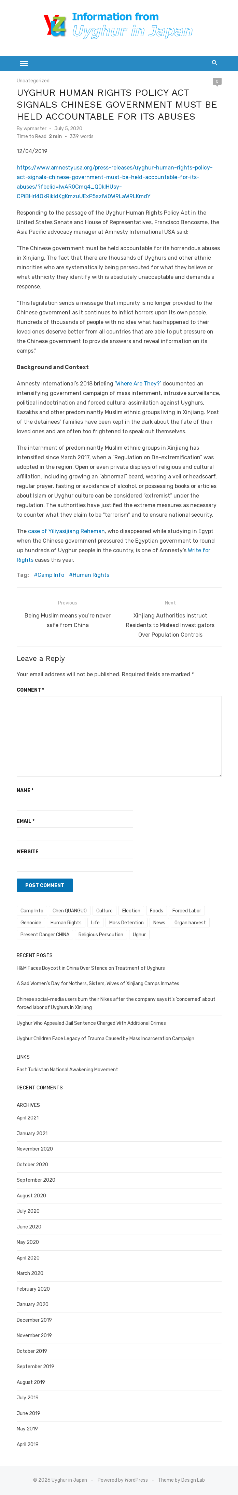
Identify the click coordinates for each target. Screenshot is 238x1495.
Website (28, 852)
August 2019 (31, 1382)
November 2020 (35, 1149)
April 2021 (28, 1118)
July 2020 (28, 1211)
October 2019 (32, 1351)
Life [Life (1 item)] (95, 923)
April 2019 (28, 1445)
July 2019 (28, 1398)
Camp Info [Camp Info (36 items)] (31, 911)
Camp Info (51, 575)
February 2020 (33, 1289)
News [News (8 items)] (159, 923)
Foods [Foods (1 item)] (156, 911)
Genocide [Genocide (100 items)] (30, 923)
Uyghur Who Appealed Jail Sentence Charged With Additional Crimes (91, 1023)
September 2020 (36, 1180)
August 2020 (31, 1196)
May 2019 (27, 1429)
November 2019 (34, 1335)
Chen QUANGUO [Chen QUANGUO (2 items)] (70, 911)
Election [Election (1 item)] (131, 911)
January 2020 (32, 1304)
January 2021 (32, 1134)
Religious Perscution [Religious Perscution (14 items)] (101, 935)
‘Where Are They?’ (139, 383)
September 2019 (35, 1367)
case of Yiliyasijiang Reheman (66, 531)
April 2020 (28, 1258)
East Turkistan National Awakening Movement (67, 1070)
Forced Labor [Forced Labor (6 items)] (186, 911)
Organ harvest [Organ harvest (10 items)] (190, 923)
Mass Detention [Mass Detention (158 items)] (126, 923)
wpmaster (35, 129)
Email (25, 821)
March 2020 (30, 1273)
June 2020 (29, 1227)
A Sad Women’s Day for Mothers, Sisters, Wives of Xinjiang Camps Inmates (98, 984)
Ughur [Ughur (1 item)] (139, 935)
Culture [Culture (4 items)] (104, 911)
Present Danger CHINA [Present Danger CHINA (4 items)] (44, 935)
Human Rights (91, 575)
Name (25, 790)
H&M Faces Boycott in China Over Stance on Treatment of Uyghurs (91, 968)
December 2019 (34, 1320)
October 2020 (32, 1165)
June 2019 (28, 1413)
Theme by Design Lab (181, 1480)
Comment (30, 690)
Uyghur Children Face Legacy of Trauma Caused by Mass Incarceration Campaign (105, 1039)
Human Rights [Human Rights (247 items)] (66, 923)
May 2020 (28, 1242)
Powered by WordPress (123, 1480)
